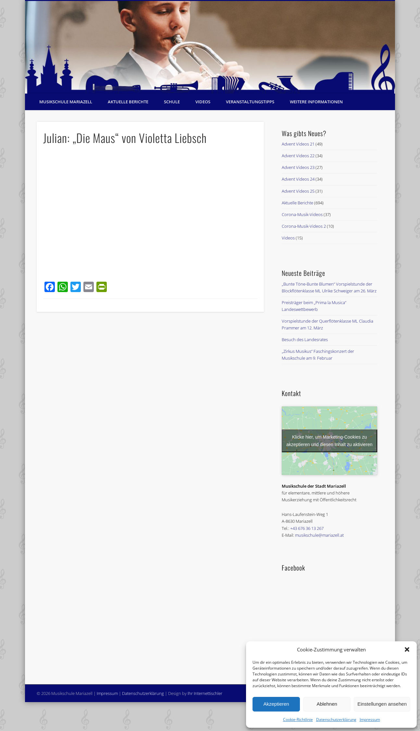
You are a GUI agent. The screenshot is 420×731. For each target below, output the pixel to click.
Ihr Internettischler (205, 693)
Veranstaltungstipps (250, 102)
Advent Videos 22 (298, 156)
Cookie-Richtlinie (298, 719)
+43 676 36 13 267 (307, 528)
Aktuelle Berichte (128, 102)
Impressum (370, 719)
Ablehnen (326, 704)
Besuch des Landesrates (305, 339)
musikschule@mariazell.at (319, 535)
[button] (407, 649)
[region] (210, 47)
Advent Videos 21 (298, 144)
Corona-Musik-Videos (302, 214)
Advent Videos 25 (298, 191)
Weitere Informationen (316, 102)
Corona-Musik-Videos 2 (304, 226)
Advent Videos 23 (298, 167)
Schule (172, 102)
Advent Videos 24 (298, 179)
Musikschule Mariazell (65, 102)
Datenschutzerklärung (336, 719)
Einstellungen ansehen (382, 704)
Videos (202, 102)
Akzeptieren (276, 704)
